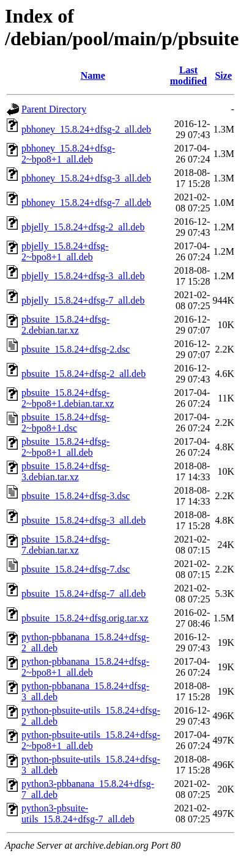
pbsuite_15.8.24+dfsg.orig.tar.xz (85, 618)
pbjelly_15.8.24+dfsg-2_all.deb (82, 227)
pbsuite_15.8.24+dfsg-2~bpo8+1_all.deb (65, 447)
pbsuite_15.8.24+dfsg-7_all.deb (83, 593)
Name (93, 75)
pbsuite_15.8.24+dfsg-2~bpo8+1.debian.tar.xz (67, 398)
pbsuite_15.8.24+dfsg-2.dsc (75, 349)
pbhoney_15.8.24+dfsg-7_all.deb (86, 202)
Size (223, 75)
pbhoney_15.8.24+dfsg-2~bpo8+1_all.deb (68, 153)
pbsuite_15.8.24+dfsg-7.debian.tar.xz (65, 544)
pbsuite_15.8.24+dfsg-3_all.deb (83, 520)
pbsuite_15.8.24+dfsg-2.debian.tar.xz (65, 324)
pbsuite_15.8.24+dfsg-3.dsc (75, 496)
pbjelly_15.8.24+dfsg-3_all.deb (82, 276)
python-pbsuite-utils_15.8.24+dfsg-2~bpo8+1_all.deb (90, 740)
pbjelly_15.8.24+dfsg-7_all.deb (82, 300)
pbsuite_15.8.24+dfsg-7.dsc (75, 569)
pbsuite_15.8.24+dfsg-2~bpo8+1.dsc (65, 422)
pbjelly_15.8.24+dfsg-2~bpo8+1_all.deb (64, 251)
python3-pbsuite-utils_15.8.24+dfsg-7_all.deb (78, 813)
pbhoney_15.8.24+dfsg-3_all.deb (86, 178)
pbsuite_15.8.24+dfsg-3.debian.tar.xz (65, 471)
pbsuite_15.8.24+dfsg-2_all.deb (83, 373)
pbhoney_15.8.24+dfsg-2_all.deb (86, 129)
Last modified (188, 75)
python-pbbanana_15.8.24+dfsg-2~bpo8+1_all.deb (85, 667)
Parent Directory (53, 109)
